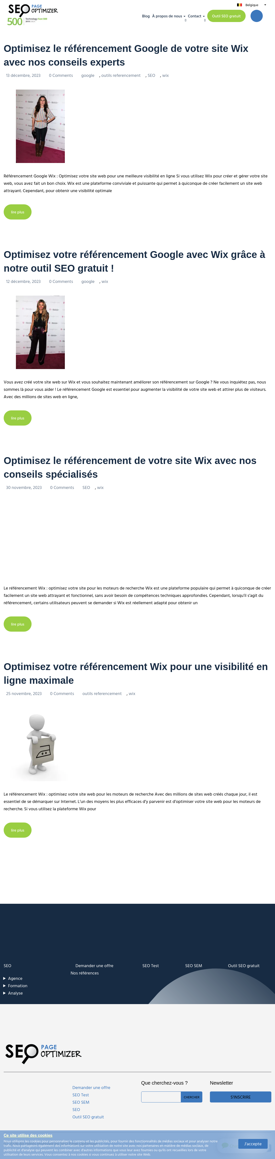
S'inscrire (240, 1097)
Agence (15, 978)
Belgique (251, 4)
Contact (194, 16)
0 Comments (61, 75)
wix (165, 75)
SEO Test (150, 965)
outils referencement (121, 75)
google (87, 75)
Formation (17, 985)
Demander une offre (95, 965)
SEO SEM (193, 965)
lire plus (17, 212)
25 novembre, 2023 (24, 693)
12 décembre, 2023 (24, 281)
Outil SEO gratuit (226, 16)
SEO (151, 75)
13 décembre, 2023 (24, 75)
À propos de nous (167, 16)
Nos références (85, 973)
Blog (146, 16)
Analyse (15, 993)
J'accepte (253, 1143)
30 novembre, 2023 (24, 487)
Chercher (191, 1097)
